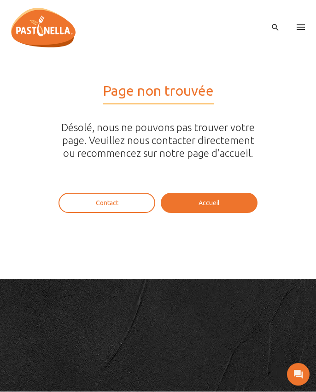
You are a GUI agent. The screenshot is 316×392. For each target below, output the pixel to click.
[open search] (275, 28)
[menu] (301, 28)
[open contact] (298, 374)
